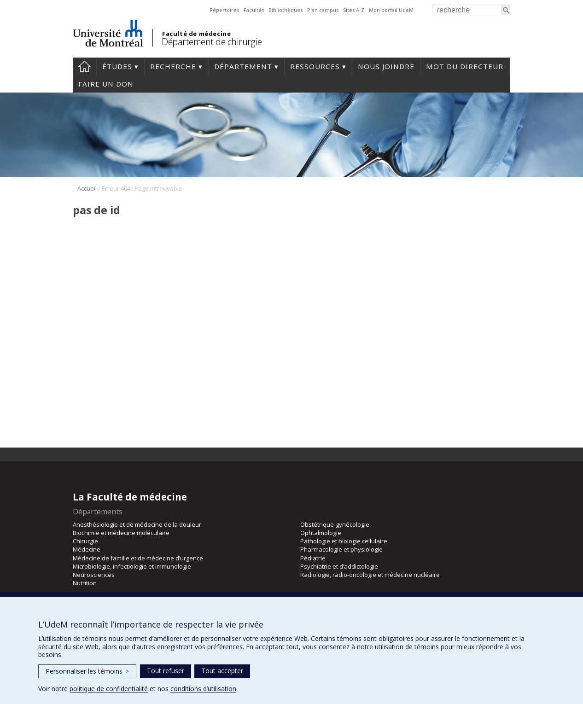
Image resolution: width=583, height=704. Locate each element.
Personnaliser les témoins (87, 671)
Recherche (173, 66)
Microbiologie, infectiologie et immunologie (132, 566)
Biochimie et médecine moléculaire (121, 533)
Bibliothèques (285, 9)
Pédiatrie (313, 558)
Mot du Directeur (464, 66)
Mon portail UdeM (391, 9)
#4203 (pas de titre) (84, 66)
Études (117, 66)
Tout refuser (165, 670)
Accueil (87, 188)
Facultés (254, 9)
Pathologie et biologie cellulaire (343, 541)
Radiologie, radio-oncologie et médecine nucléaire (370, 574)
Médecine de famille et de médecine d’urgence (138, 558)
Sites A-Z (353, 9)
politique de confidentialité (109, 688)
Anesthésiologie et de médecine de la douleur (137, 524)
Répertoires (224, 9)
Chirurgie (85, 541)
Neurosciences (94, 574)
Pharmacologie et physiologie (341, 549)
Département (243, 66)
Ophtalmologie (320, 533)
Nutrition (85, 583)
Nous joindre (386, 66)
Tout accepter (222, 670)
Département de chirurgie (212, 41)
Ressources (315, 66)
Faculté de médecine (196, 33)
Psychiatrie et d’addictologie (339, 566)
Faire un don (106, 83)
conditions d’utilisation (203, 688)
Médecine (86, 549)
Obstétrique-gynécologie (334, 524)
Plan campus (322, 9)
